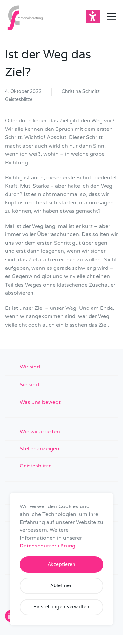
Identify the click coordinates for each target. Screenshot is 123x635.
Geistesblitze (18, 99)
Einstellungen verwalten (61, 607)
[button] (111, 16)
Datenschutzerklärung (47, 546)
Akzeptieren (62, 564)
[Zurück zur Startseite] (24, 16)
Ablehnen (61, 585)
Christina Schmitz (81, 91)
